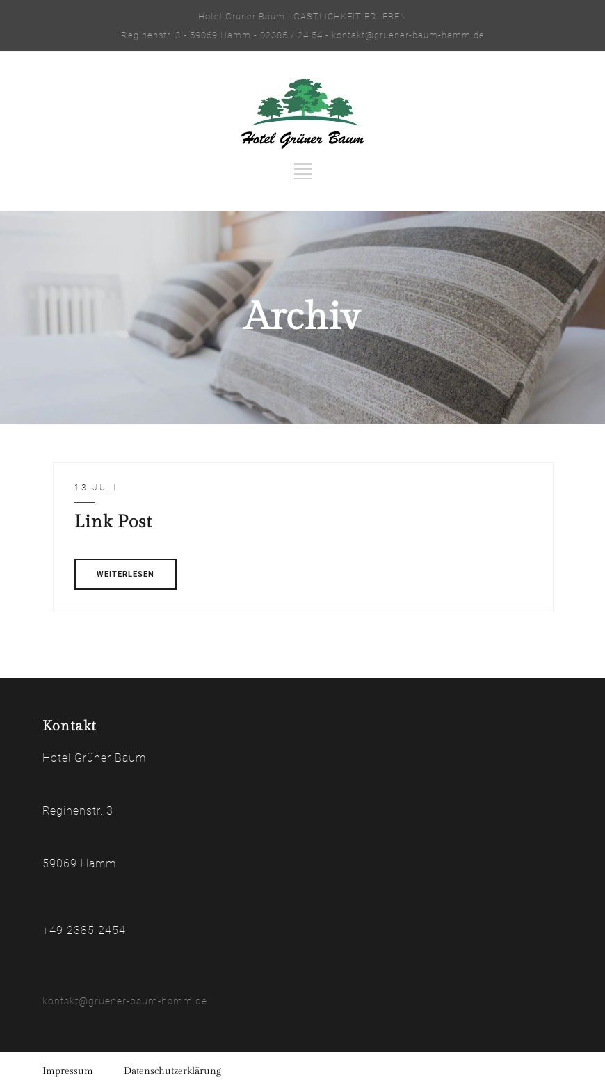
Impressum (67, 1071)
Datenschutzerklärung (172, 1071)
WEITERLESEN (125, 574)
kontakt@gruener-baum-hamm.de (124, 1001)
